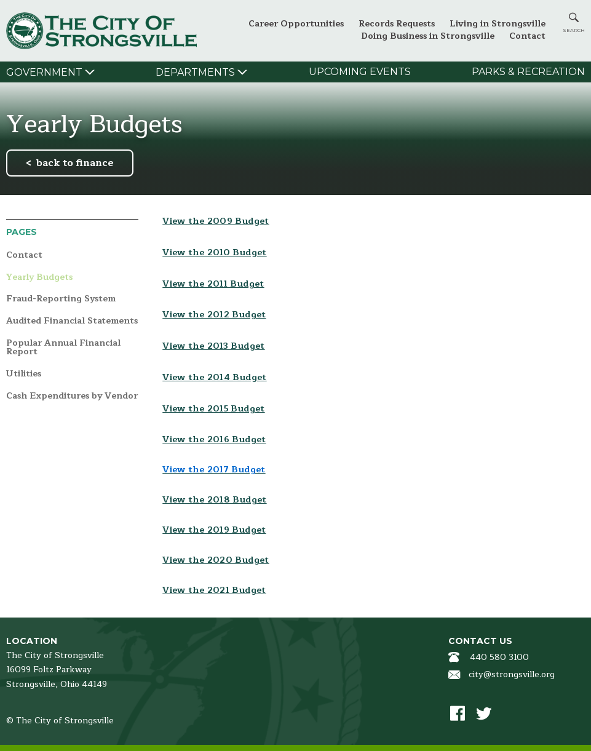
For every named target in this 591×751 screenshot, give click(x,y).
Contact (527, 36)
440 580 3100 (499, 657)
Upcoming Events (360, 71)
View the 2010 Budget (214, 252)
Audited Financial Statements (72, 321)
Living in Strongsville (497, 24)
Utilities (23, 374)
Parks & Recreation (528, 71)
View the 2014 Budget (214, 377)
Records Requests (397, 24)
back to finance (75, 163)
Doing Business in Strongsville (427, 36)
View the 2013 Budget (213, 346)
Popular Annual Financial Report (63, 348)
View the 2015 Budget (213, 409)
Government (44, 72)
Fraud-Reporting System (61, 299)
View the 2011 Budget (213, 284)
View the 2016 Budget (214, 439)
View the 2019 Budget (214, 530)
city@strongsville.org (512, 674)
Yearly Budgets (39, 277)
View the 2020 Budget (215, 560)
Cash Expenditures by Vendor (72, 396)
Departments (195, 72)
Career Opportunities (296, 24)
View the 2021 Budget (214, 590)
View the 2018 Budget (214, 500)
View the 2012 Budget (214, 315)
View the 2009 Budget (215, 221)
